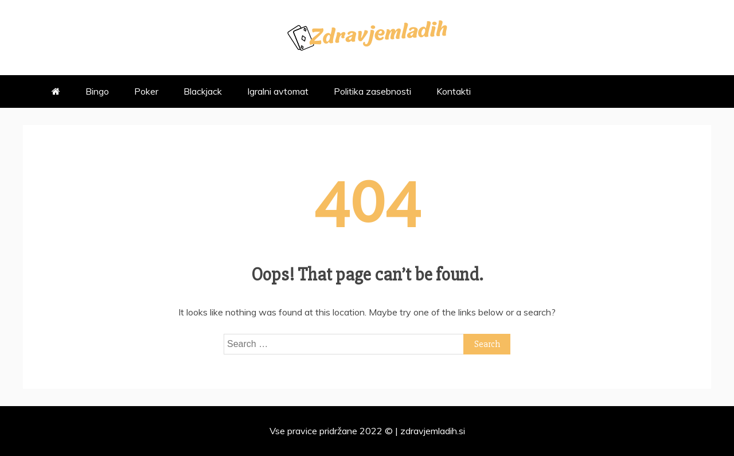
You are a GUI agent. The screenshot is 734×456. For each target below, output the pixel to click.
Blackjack (203, 91)
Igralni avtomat (278, 91)
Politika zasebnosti (372, 91)
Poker (146, 91)
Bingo (97, 91)
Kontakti (453, 91)
